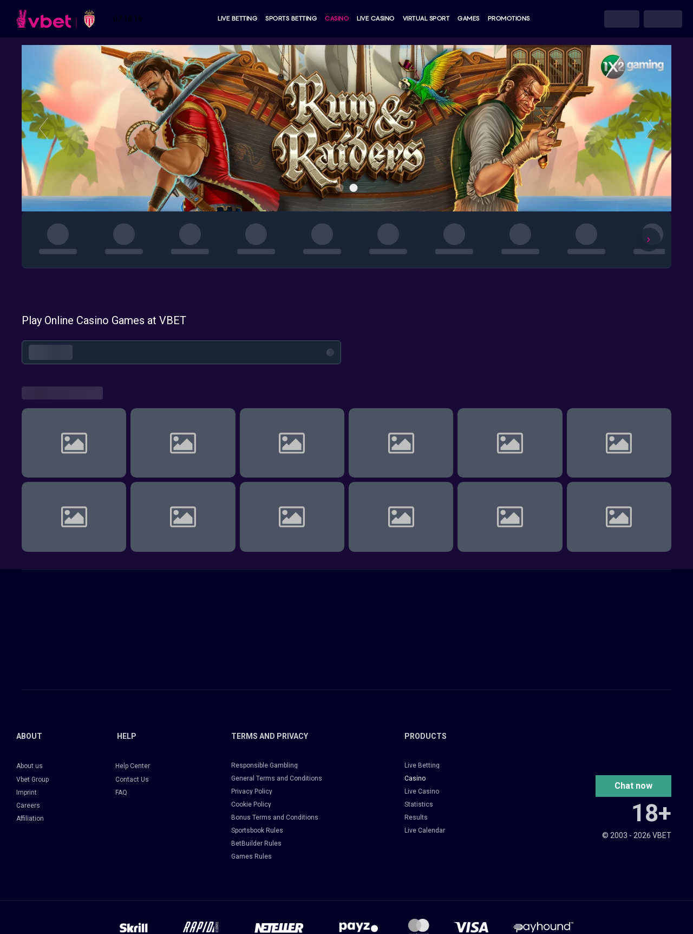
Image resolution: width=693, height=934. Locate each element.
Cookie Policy (251, 804)
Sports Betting (291, 19)
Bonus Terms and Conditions (274, 817)
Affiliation (30, 818)
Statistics (418, 804)
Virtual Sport (426, 19)
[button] (633, 786)
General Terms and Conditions (276, 778)
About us (29, 766)
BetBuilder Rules (256, 843)
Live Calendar (424, 830)
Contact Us (132, 779)
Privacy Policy (251, 791)
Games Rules (251, 856)
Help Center (132, 766)
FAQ (121, 792)
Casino (337, 19)
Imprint (26, 792)
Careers (28, 805)
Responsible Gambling (264, 765)
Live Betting (237, 19)
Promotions (509, 19)
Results (416, 817)
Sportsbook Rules (257, 830)
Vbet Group (32, 779)
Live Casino (376, 19)
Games (468, 19)
